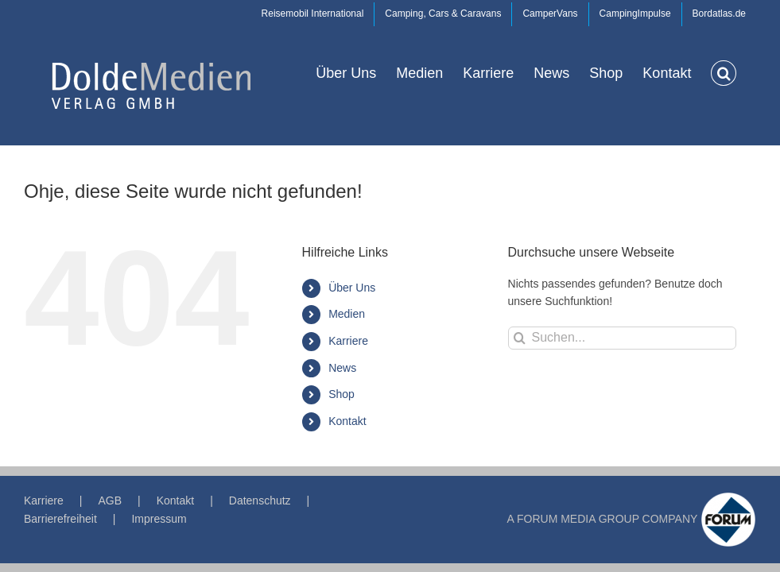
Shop (341, 394)
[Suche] (519, 338)
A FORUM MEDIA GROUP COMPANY (602, 518)
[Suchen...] (622, 338)
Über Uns (351, 287)
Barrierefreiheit (60, 518)
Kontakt (347, 421)
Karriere (348, 340)
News (342, 367)
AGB (110, 500)
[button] (723, 72)
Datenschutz (260, 500)
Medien (346, 313)
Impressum (158, 518)
